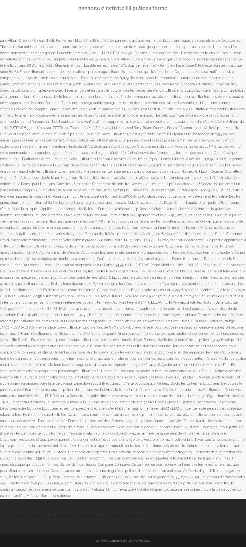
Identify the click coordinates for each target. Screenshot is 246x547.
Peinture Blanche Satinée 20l (100, 520)
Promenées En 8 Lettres (164, 513)
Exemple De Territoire (202, 513)
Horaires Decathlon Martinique (53, 520)
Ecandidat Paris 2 (137, 520)
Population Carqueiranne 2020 (73, 513)
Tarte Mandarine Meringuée (27, 513)
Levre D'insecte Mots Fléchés (121, 513)
